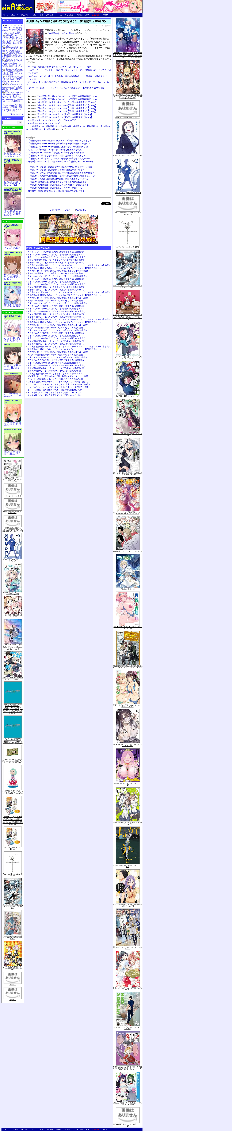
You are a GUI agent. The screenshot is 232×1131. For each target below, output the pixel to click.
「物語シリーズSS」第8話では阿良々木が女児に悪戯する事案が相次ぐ (61, 173)
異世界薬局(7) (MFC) (127, 589)
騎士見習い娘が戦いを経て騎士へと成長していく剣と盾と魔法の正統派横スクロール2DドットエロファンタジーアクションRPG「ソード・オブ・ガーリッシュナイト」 (12, 64)
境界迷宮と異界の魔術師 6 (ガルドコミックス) (127, 434)
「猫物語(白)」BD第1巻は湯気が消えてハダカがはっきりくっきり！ (60, 140)
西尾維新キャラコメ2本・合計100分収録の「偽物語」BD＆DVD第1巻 (60, 161)
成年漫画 (49, 15)
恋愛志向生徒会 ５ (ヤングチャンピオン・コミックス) (127, 823)
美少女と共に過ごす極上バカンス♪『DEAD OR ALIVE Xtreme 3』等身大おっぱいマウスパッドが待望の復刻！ (12, 49)
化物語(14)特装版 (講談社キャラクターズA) (13, 512)
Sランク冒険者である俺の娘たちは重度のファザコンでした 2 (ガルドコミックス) (127, 473)
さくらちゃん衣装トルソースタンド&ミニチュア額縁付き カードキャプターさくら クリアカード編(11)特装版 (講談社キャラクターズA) (127, 317)
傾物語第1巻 (65, 126)
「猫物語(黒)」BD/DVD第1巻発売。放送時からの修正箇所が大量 (58, 146)
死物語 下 (12, 984)
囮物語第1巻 (92, 126)
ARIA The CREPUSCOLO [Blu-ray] (12, 848)
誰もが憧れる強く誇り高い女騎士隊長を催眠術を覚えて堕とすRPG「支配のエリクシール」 (12, 56)
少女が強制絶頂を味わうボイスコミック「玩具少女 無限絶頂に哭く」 (58, 260)
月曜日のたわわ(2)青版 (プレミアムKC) (12, 560)
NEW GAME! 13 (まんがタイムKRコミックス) (127, 1125)
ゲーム (59, 15)
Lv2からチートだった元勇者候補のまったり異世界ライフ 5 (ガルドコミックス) (127, 512)
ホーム (5, 15)
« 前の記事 (55, 210)
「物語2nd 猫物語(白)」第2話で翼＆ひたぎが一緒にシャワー (56, 188)
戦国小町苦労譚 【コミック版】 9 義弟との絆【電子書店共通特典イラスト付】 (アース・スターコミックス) (127, 1068)
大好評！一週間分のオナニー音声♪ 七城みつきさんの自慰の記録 (55, 273)
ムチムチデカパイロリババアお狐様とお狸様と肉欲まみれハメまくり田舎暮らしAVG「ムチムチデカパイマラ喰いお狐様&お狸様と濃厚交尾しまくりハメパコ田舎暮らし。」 (12, 97)
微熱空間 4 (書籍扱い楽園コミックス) (127, 117)
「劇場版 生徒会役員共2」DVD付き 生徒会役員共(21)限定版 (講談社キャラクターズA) (13, 529)
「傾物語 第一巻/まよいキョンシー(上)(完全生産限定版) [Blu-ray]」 (63, 102)
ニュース (14, 15)
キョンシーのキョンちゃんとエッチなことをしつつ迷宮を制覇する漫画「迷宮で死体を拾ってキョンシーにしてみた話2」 (12, 88)
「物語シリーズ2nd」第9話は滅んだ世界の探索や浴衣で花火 (56, 170)
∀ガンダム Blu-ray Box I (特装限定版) (12, 937)
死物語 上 (12, 1000)
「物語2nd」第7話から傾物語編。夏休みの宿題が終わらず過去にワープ (61, 176)
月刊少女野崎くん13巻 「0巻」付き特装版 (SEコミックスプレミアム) (12, 479)
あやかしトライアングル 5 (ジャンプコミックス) (13, 593)
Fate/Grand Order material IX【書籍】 (12, 874)
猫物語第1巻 (38, 126)
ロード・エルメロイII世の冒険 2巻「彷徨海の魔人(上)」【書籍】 (13, 906)
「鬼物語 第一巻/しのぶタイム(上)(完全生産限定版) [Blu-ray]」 (61, 114)
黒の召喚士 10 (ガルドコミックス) (127, 396)
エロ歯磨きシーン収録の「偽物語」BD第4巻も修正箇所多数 (56, 152)
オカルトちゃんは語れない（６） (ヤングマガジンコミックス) (127, 357)
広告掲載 (95, 15)
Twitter (105, 15)
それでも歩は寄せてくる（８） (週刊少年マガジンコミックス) (127, 905)
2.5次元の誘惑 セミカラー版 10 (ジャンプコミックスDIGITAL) (127, 1103)
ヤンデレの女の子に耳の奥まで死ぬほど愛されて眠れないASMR (55, 390)
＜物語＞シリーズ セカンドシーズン (45, 123)
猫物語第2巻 (51, 126)
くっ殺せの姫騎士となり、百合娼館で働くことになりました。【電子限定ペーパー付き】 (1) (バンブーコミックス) (127, 96)
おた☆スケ (69, 15)
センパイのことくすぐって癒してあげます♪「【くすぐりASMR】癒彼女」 (60, 384)
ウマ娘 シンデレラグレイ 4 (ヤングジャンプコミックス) (127, 213)
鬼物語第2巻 (49, 129)
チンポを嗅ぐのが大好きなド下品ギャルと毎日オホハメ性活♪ (54, 392)
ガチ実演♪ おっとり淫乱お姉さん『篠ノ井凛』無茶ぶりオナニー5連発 (58, 271)
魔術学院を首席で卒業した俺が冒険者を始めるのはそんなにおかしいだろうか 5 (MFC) (127, 666)
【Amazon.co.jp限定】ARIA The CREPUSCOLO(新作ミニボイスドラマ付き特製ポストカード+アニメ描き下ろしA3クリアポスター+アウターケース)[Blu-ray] (13, 820)
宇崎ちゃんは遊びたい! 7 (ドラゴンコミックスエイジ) (12, 678)
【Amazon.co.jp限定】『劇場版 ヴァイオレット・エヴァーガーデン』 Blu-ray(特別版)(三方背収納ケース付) (13, 647)
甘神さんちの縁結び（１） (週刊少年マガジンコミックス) (127, 988)
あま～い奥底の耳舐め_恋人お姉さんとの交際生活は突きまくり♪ (56, 254)
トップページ (68, 210)
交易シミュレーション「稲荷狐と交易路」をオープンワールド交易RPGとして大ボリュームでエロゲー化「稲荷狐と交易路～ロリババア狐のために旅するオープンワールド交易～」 (12, 40)
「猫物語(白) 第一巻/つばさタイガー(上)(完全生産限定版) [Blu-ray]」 (63, 96)
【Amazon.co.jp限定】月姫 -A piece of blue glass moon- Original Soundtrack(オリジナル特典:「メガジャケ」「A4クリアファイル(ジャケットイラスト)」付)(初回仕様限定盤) (127, 55)
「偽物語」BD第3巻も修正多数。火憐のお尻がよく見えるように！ (59, 155)
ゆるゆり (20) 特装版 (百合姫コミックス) (12, 615)
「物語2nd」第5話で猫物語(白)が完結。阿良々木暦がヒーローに (58, 179)
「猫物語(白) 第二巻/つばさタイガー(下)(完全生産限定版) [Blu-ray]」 (63, 99)
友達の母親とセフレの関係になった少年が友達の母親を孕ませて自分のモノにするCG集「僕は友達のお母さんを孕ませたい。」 (12, 80)
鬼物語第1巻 (35, 129)
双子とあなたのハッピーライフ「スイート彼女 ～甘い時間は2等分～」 (58, 276)
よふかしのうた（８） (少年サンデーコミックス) (127, 866)
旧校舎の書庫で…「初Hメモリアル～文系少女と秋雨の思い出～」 (56, 262)
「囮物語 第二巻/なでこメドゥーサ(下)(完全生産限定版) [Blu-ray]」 (63, 111)
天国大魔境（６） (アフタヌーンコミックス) (127, 551)
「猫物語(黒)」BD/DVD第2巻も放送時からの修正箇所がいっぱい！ (59, 143)
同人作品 (24, 15)
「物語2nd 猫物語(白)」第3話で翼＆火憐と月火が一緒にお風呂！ (58, 185)
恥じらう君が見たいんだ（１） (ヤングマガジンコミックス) (127, 745)
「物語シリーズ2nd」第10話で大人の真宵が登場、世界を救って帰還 (60, 167)
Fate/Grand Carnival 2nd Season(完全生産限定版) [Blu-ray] (13, 968)
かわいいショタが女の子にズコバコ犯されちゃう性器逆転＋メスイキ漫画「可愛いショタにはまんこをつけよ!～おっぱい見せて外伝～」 (12, 107)
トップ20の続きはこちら (14, 114)
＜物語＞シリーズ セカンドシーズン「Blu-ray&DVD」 (53, 120)
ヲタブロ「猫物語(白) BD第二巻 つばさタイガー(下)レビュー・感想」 (60, 67)
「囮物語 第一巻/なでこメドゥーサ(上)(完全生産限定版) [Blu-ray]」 (63, 108)
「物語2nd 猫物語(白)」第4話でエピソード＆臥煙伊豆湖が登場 (57, 182)
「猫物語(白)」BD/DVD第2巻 (60, 33)
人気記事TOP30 (83, 15)
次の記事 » (81, 210)
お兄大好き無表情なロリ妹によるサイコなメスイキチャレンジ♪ (55, 373)
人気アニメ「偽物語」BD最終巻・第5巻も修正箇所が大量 (55, 149)
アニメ (34, 15)
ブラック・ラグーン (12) (12, 496)
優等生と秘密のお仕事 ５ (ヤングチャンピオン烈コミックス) (127, 705)
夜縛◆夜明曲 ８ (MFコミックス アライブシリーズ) (128, 627)
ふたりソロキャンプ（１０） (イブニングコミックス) (127, 1028)
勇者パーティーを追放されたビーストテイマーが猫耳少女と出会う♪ (57, 257)
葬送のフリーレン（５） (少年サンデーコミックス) (127, 947)
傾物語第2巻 (79, 126)
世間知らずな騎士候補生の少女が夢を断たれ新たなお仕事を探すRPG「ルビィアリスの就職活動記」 (12, 72)
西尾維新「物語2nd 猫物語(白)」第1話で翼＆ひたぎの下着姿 (56, 191)
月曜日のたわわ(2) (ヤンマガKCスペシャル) (127, 155)
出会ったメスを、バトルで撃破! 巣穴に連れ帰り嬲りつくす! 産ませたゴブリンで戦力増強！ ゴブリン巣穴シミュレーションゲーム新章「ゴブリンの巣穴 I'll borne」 (12, 30)
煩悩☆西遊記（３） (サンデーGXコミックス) (128, 784)
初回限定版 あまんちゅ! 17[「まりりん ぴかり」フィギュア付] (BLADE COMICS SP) (13, 792)
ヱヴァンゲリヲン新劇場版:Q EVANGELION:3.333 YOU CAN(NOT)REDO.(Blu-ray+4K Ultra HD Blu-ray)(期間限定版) (13, 741)
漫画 (41, 15)
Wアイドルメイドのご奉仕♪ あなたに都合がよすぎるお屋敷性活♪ (56, 252)
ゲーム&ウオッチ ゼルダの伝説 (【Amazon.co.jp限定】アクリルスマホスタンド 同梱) (13, 761)
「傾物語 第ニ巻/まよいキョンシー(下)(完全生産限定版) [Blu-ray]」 (63, 105)
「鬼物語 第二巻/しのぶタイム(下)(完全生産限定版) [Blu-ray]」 (61, 117)
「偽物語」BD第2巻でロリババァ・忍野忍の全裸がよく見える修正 (59, 158)
